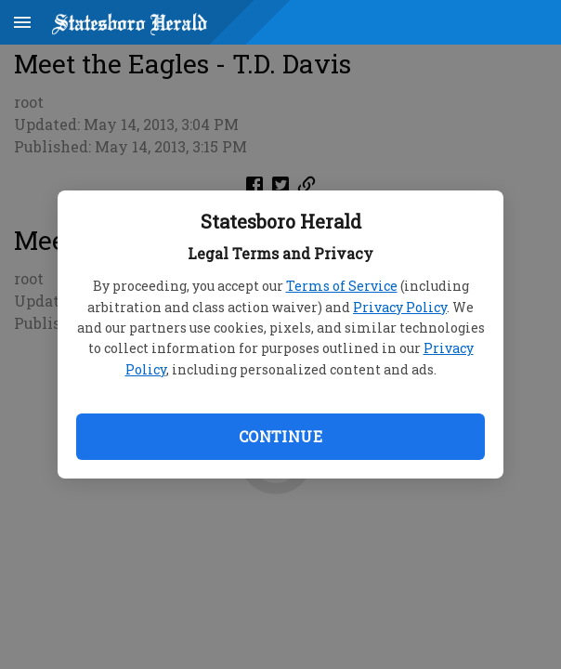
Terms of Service (342, 286)
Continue (280, 436)
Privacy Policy (400, 307)
